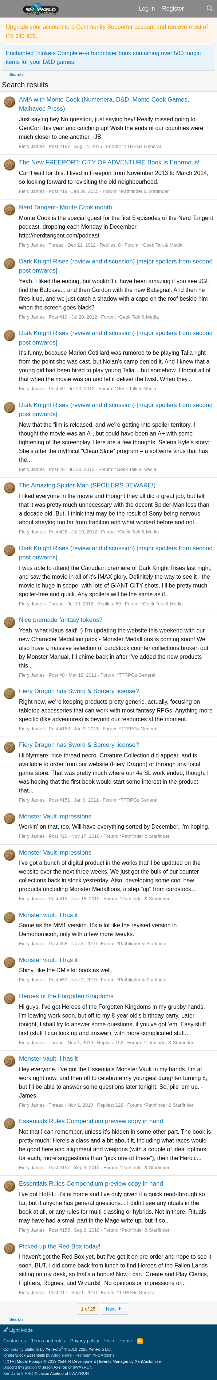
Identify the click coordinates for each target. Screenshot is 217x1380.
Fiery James (32, 146)
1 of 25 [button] (88, 1309)
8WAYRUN (82, 1367)
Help (109, 1340)
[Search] (209, 8)
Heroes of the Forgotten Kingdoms (66, 996)
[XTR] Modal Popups (50, 1361)
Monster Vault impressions (55, 816)
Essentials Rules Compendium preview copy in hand (91, 1121)
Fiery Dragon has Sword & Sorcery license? (79, 691)
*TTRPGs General (141, 146)
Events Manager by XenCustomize (130, 1361)
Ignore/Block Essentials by (58, 1355)
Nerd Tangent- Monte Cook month (65, 207)
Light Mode (18, 1330)
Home (125, 1340)
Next (114, 1309)
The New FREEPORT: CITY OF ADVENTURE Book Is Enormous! (109, 162)
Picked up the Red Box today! (59, 1246)
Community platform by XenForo (57, 1349)
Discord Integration (20, 1367)
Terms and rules (48, 1340)
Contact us (14, 1340)
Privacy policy (84, 1340)
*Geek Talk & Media (161, 245)
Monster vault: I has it (48, 915)
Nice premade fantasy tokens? (61, 619)
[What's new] (195, 8)
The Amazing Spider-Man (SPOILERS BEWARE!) (87, 485)
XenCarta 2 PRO (18, 1373)
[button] (10, 9)
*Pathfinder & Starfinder (144, 191)
